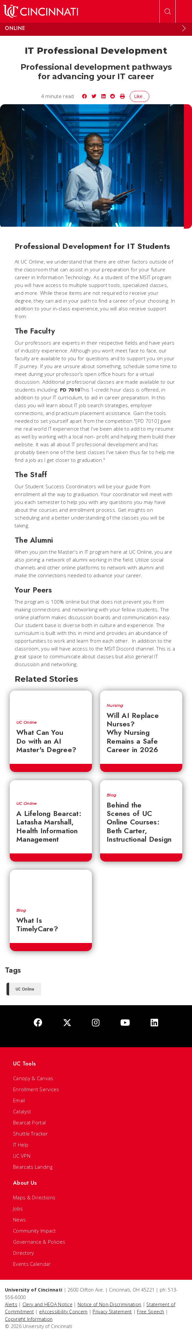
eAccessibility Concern (63, 1311)
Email (19, 1100)
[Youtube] (125, 1023)
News (19, 1219)
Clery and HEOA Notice (47, 1304)
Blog (111, 795)
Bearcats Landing (32, 1167)
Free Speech (150, 1311)
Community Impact (34, 1230)
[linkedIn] (154, 1023)
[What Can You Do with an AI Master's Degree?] (51, 702)
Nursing (115, 705)
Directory (23, 1252)
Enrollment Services (36, 1089)
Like (139, 96)
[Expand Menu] (184, 28)
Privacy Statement (112, 1311)
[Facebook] (38, 1023)
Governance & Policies (39, 1241)
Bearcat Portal (29, 1122)
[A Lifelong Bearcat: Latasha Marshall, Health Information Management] (51, 787)
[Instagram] (95, 1023)
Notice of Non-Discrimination (109, 1304)
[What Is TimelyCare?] (51, 886)
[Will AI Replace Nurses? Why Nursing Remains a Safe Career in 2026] (141, 694)
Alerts (11, 1304)
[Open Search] (167, 11)
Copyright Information (28, 1319)
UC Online (26, 722)
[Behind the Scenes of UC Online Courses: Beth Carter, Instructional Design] (141, 783)
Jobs (18, 1208)
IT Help (20, 1144)
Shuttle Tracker (30, 1133)
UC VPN (21, 1155)
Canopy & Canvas (33, 1078)
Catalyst (22, 1111)
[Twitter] (67, 1023)
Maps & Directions (34, 1197)
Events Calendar (32, 1264)
